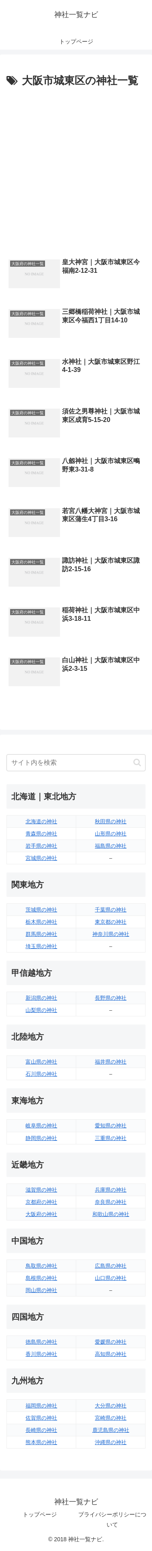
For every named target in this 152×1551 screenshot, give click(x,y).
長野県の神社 (110, 998)
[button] (137, 762)
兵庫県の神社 (110, 1190)
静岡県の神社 (41, 1138)
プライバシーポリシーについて (112, 1519)
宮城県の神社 (41, 858)
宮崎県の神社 (110, 1418)
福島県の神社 (110, 846)
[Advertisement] (76, 170)
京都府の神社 (41, 1202)
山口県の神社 (110, 1278)
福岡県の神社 (41, 1406)
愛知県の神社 (110, 1125)
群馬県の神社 (41, 934)
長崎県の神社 (41, 1430)
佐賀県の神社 (41, 1418)
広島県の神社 (110, 1266)
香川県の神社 (41, 1354)
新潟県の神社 (41, 998)
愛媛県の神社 (110, 1342)
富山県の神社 (41, 1062)
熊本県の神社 (41, 1442)
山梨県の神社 (41, 1010)
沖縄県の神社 (110, 1442)
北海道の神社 (41, 821)
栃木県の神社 (41, 922)
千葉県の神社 (110, 910)
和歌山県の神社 (110, 1214)
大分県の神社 (110, 1406)
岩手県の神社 (41, 846)
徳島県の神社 (41, 1342)
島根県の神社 (41, 1278)
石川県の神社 (41, 1074)
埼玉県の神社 (41, 946)
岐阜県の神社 (41, 1125)
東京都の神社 (110, 922)
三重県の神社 (110, 1138)
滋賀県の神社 (41, 1190)
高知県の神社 (110, 1354)
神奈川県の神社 (110, 934)
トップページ (40, 1514)
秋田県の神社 (110, 821)
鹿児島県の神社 (110, 1430)
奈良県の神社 (110, 1202)
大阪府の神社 (41, 1214)
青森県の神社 (41, 834)
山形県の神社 (110, 834)
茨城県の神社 (41, 910)
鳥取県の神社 (41, 1266)
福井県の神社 (110, 1062)
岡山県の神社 (41, 1290)
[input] (76, 762)
